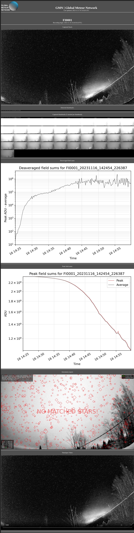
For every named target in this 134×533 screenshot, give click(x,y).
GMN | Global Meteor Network (76, 7)
